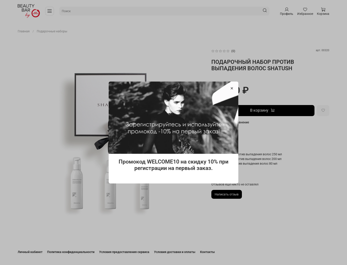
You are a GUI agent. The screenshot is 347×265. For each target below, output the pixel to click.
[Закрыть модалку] (231, 88)
